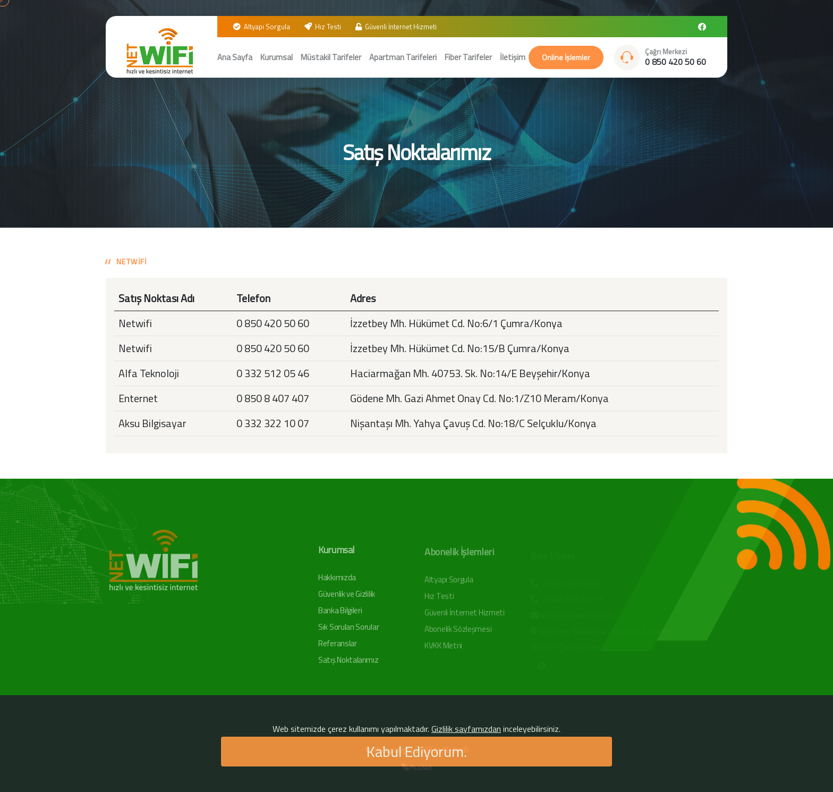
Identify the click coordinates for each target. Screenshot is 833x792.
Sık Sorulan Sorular (348, 630)
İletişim (512, 57)
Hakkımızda (337, 580)
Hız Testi (328, 26)
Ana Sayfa (234, 57)
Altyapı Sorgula (267, 26)
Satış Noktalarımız (348, 663)
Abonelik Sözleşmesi (457, 632)
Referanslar (337, 646)
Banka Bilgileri (340, 613)
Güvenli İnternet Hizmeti (401, 26)
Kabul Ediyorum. (417, 751)
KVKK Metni (443, 649)
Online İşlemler (566, 57)
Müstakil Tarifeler (331, 57)
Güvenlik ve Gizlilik (346, 597)
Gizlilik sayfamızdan (466, 728)
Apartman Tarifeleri (403, 57)
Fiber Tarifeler (468, 57)
